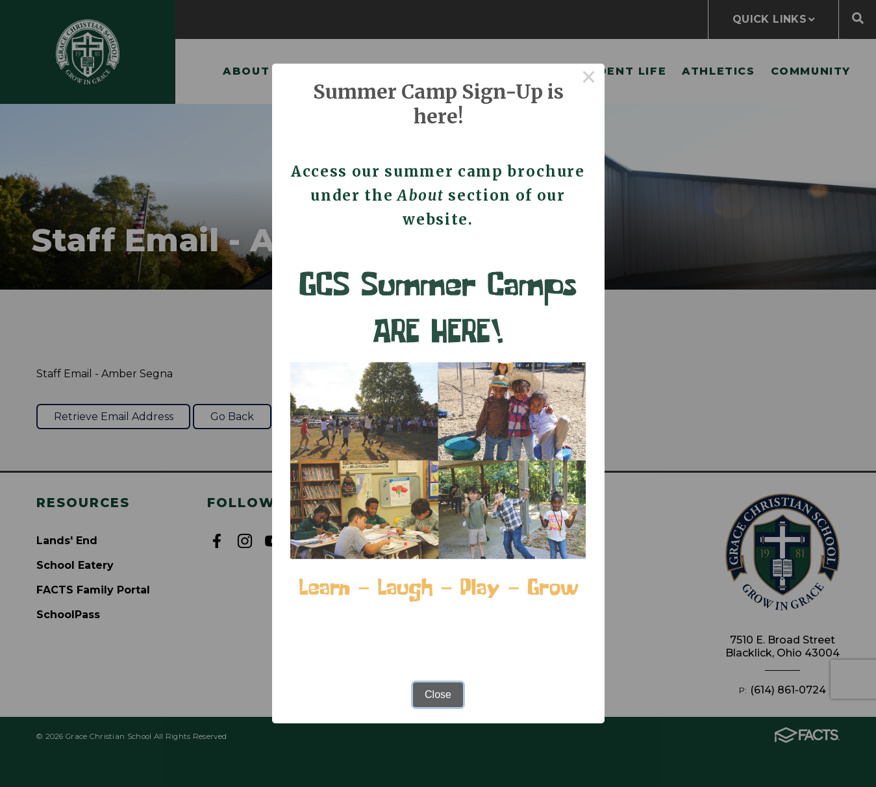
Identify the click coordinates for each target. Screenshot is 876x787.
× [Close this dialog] (589, 79)
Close (438, 694)
